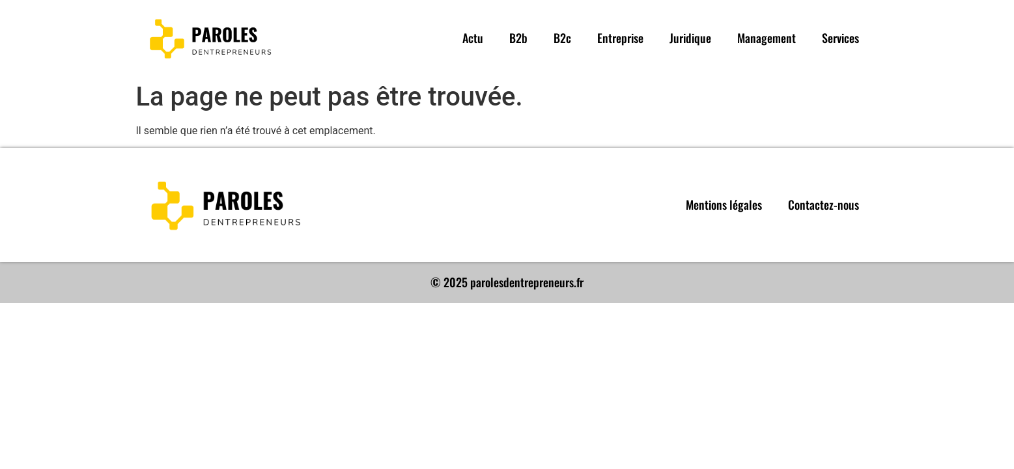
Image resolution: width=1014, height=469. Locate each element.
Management (766, 37)
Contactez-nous (823, 204)
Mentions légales (724, 204)
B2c (562, 37)
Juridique (690, 37)
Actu (472, 37)
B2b (518, 37)
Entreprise (620, 37)
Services (840, 37)
